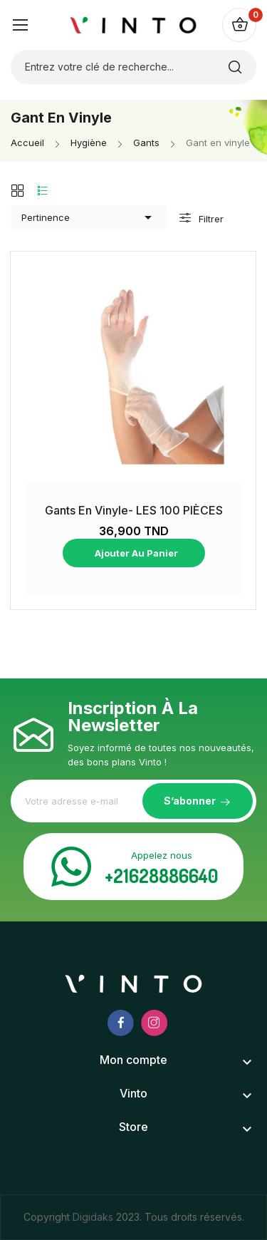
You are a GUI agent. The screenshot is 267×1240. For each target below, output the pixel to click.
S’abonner (190, 801)
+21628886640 (162, 875)
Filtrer (210, 218)
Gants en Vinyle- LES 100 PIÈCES (134, 510)
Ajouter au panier (135, 553)
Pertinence (89, 217)
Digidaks (94, 1217)
